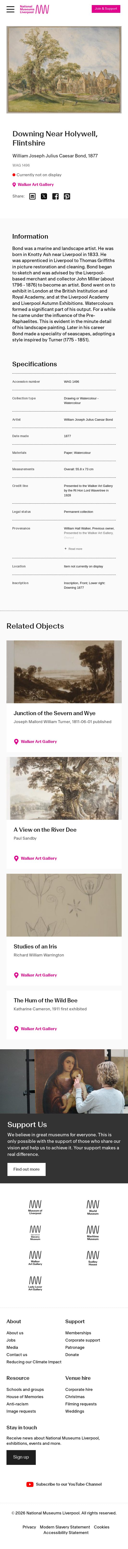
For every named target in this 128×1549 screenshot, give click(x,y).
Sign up (21, 1457)
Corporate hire (79, 1389)
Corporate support (82, 1340)
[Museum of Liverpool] (35, 1207)
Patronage (75, 1347)
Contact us (16, 1355)
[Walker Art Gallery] (35, 1258)
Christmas (75, 1397)
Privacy (29, 1527)
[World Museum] (93, 1207)
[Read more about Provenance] (90, 539)
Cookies (102, 1527)
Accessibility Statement (66, 1533)
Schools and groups (25, 1389)
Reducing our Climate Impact (33, 1362)
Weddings (74, 1411)
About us (15, 1333)
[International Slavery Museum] (35, 1233)
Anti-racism (17, 1404)
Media (12, 1347)
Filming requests (81, 1404)
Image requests (21, 1411)
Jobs (11, 1340)
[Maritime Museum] (93, 1233)
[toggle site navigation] (10, 9)
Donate (72, 1355)
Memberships (78, 1333)
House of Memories (24, 1397)
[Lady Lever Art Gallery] (35, 1283)
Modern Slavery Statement (65, 1527)
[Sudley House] (93, 1258)
